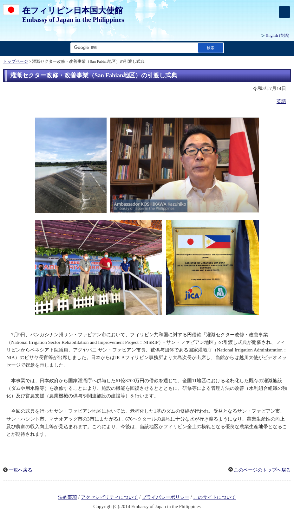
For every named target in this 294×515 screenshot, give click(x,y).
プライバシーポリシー (165, 497)
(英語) (277, 35)
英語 (281, 101)
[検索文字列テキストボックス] (133, 47)
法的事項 (67, 497)
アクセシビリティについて (109, 497)
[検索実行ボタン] (210, 47)
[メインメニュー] (284, 12)
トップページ (15, 61)
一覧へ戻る (20, 470)
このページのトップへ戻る (262, 470)
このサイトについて (214, 497)
